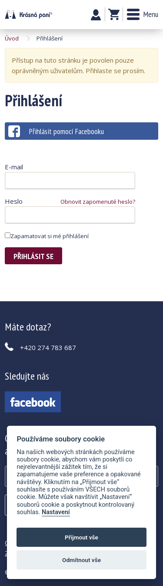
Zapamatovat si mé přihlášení (47, 236)
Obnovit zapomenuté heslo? (97, 201)
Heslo (14, 201)
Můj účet (96, 14)
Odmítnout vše (81, 559)
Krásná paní (28, 14)
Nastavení (56, 512)
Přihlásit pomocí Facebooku (56, 131)
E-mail (14, 166)
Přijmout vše (81, 537)
